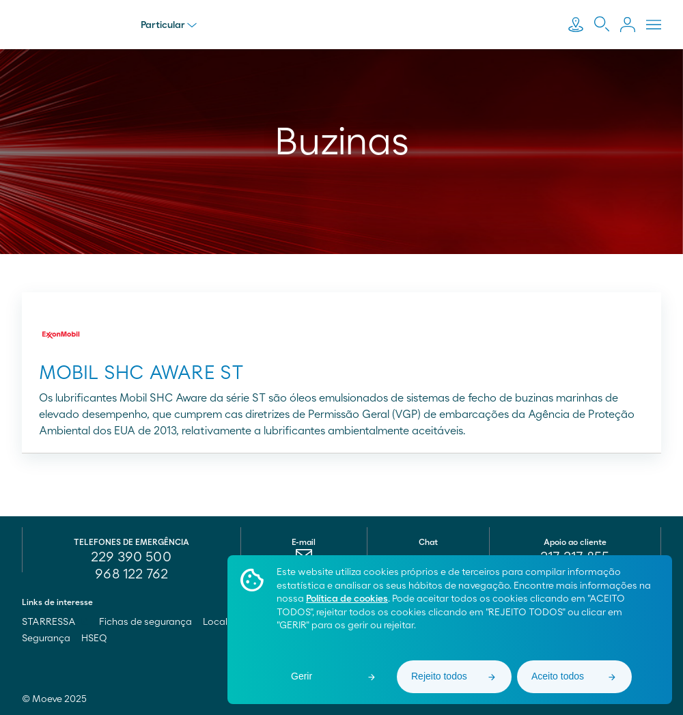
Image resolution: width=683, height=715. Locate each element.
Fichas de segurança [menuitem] (145, 622)
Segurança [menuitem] (46, 638)
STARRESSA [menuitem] (55, 622)
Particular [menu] (169, 25)
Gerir (301, 676)
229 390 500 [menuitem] (131, 557)
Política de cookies (347, 599)
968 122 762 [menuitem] (131, 574)
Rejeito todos (439, 676)
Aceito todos (557, 676)
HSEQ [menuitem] (94, 638)
